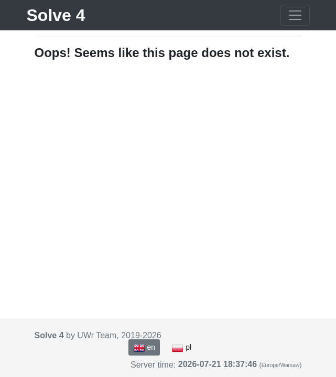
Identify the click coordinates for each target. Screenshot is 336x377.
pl (181, 347)
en (144, 347)
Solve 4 (56, 15)
